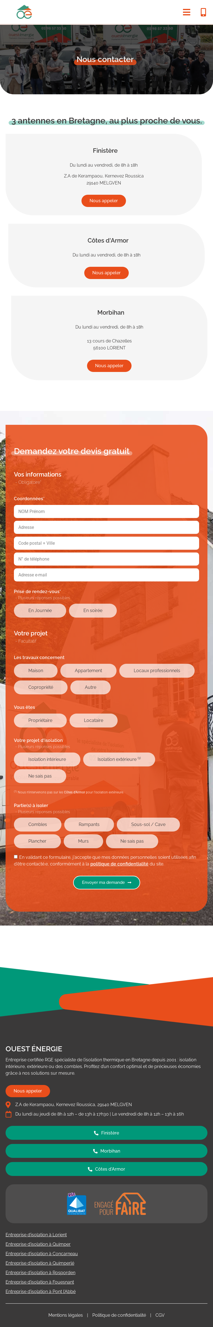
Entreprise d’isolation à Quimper (38, 1244)
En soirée (92, 610)
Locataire (93, 720)
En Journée (40, 610)
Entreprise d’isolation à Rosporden (40, 1272)
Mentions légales (65, 1315)
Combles (37, 824)
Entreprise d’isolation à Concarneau (42, 1253)
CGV (160, 1315)
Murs (83, 841)
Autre (90, 687)
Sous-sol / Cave (148, 824)
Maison (35, 670)
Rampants (89, 824)
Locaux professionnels (157, 670)
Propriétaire (40, 720)
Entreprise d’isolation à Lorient (36, 1234)
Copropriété (40, 687)
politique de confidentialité (119, 864)
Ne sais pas (40, 776)
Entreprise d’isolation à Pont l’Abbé (41, 1291)
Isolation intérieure (47, 759)
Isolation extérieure (119, 759)
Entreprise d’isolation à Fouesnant (40, 1282)
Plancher (37, 841)
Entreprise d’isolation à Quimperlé (40, 1263)
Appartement (88, 670)
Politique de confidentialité (119, 1315)
